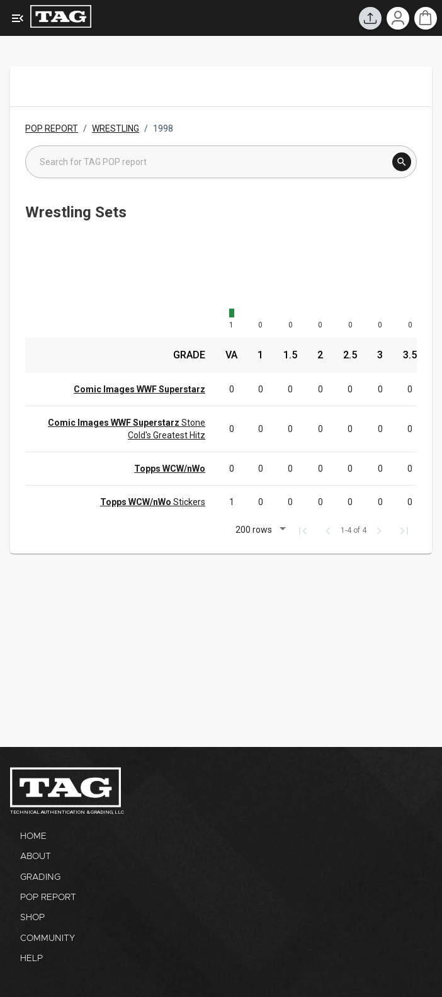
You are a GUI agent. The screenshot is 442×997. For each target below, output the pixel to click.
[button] (258, 531)
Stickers (152, 502)
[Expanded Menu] (17, 18)
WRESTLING (115, 128)
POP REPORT (51, 128)
